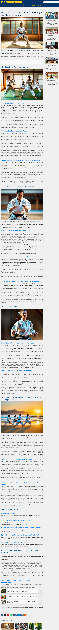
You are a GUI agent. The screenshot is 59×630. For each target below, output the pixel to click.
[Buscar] (58, 2)
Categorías (24, 5)
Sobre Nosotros (32, 5)
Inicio (19, 5)
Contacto (39, 5)
